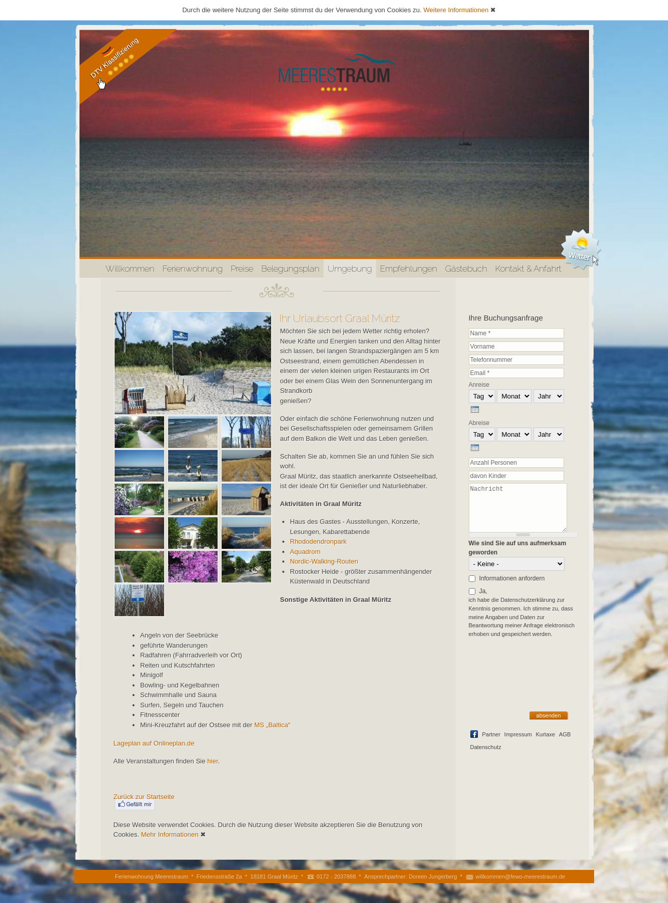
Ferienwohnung (193, 268)
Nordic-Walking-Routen (324, 561)
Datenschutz (485, 747)
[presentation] (475, 409)
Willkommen (129, 268)
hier (212, 761)
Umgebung (350, 268)
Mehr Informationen (170, 834)
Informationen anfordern (512, 578)
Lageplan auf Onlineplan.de (154, 743)
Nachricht (518, 507)
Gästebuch (466, 268)
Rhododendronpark (318, 541)
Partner (491, 734)
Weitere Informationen (456, 10)
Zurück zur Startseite (144, 797)
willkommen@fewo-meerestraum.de (520, 876)
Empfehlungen (408, 268)
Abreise (479, 423)
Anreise (479, 384)
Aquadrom (305, 551)
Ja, (483, 591)
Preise (242, 268)
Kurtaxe (545, 734)
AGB (565, 734)
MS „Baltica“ (272, 725)
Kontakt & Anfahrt (528, 268)
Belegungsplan (290, 268)
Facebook (474, 734)
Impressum (518, 734)
